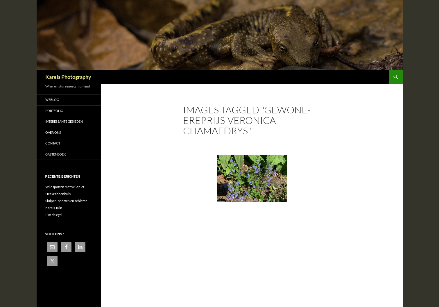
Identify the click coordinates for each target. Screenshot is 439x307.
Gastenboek (55, 154)
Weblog (52, 99)
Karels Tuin (53, 208)
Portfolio (54, 111)
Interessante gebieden (64, 121)
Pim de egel (53, 215)
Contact (52, 143)
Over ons (53, 132)
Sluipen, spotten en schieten (66, 201)
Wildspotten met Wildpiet (64, 187)
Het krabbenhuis (58, 194)
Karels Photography (68, 77)
